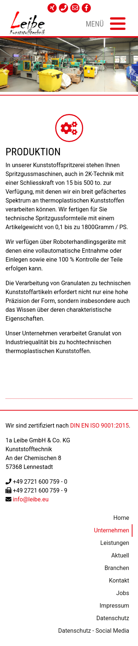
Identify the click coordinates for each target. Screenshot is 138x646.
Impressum (114, 605)
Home (121, 517)
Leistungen (114, 542)
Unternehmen (111, 530)
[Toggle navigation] (105, 23)
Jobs (122, 593)
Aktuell (120, 555)
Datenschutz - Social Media (93, 630)
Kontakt (119, 580)
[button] (5, 72)
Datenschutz (112, 618)
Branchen (116, 567)
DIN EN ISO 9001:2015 (99, 425)
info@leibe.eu (31, 499)
